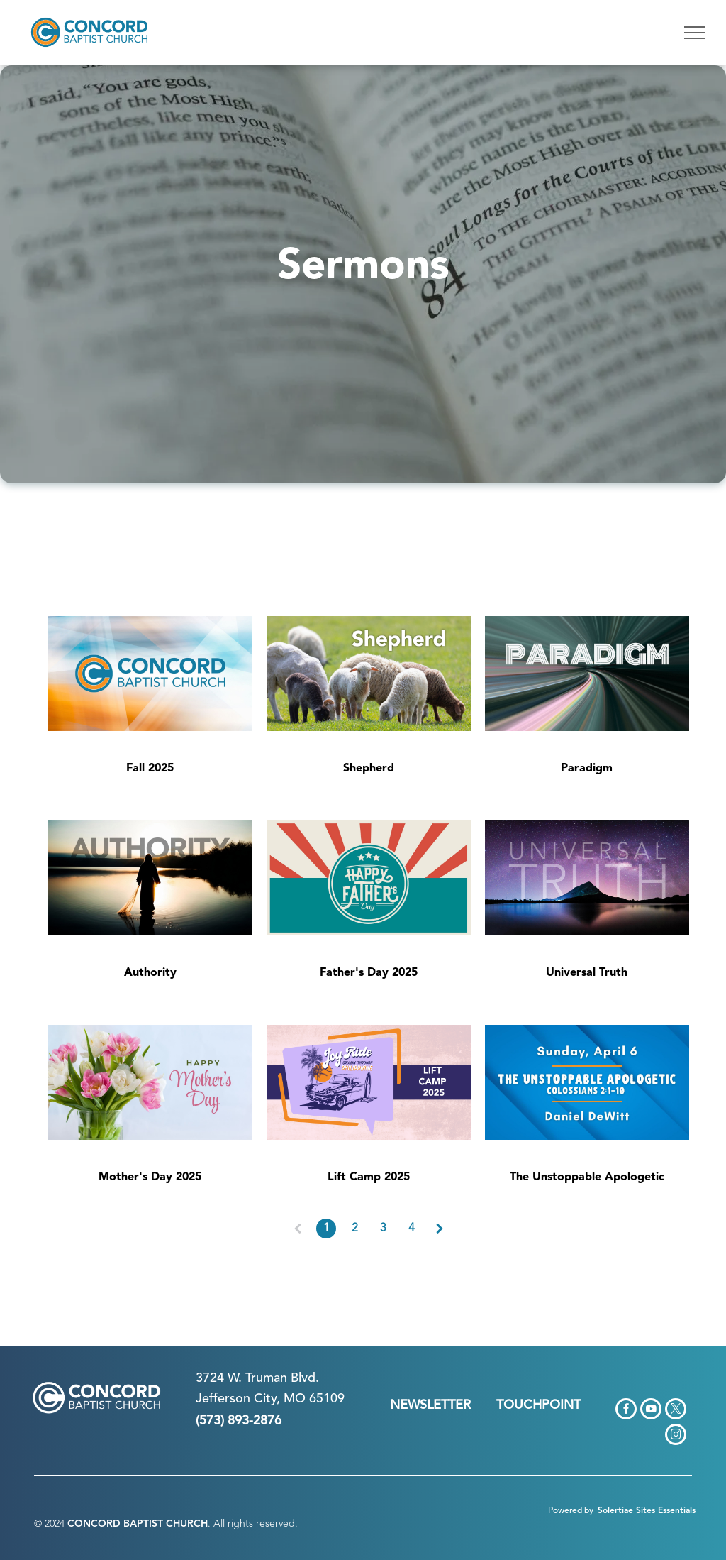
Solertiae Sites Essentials (647, 1511)
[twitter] (675, 1410)
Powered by (570, 1511)
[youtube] (650, 1410)
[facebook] (626, 1410)
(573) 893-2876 (238, 1421)
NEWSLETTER (430, 1405)
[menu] (694, 32)
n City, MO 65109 (294, 1399)
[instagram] (675, 1436)
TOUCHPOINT (538, 1405)
